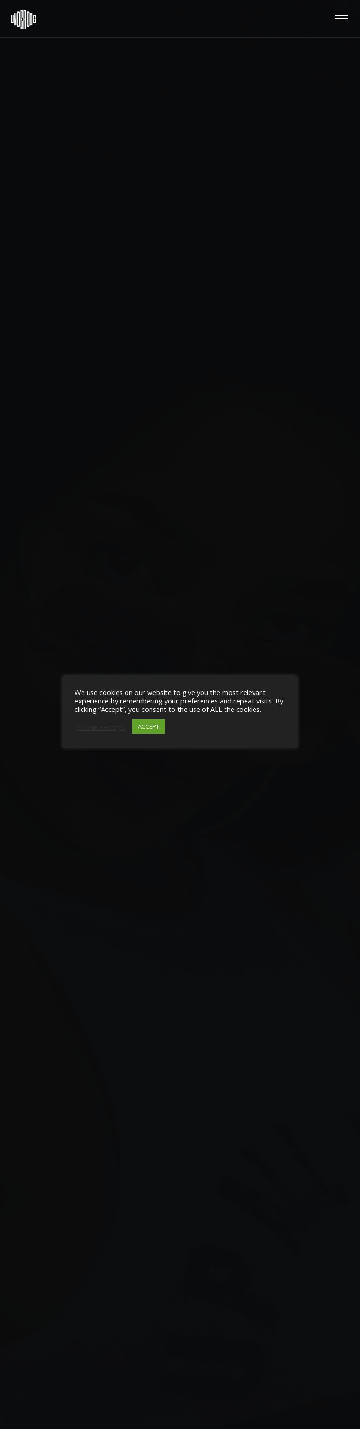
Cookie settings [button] (101, 727)
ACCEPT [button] (148, 726)
